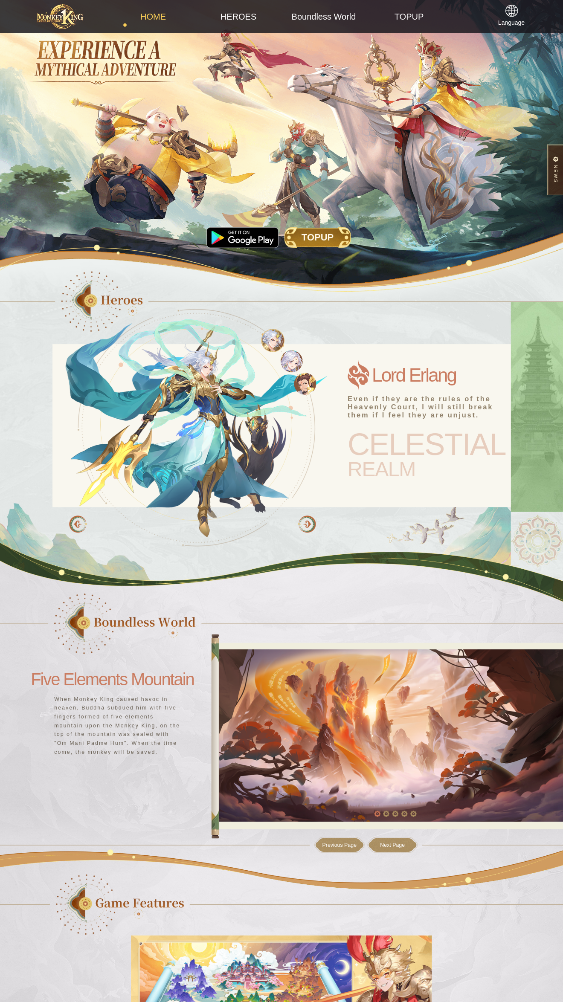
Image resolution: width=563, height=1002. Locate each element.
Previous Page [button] (339, 845)
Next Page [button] (392, 845)
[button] (307, 524)
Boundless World (324, 16)
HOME (153, 16)
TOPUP (409, 16)
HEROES (238, 16)
